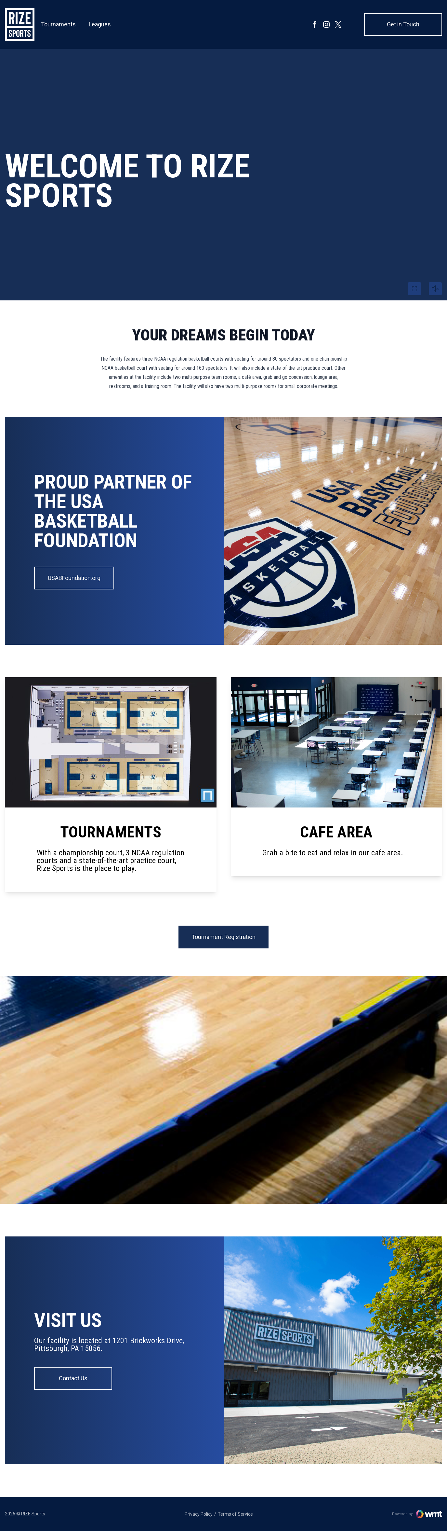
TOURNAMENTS (110, 832)
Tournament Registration (223, 936)
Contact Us (73, 1378)
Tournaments (58, 28)
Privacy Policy (199, 1514)
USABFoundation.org (74, 577)
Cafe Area (336, 832)
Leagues (100, 28)
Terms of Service (235, 1514)
